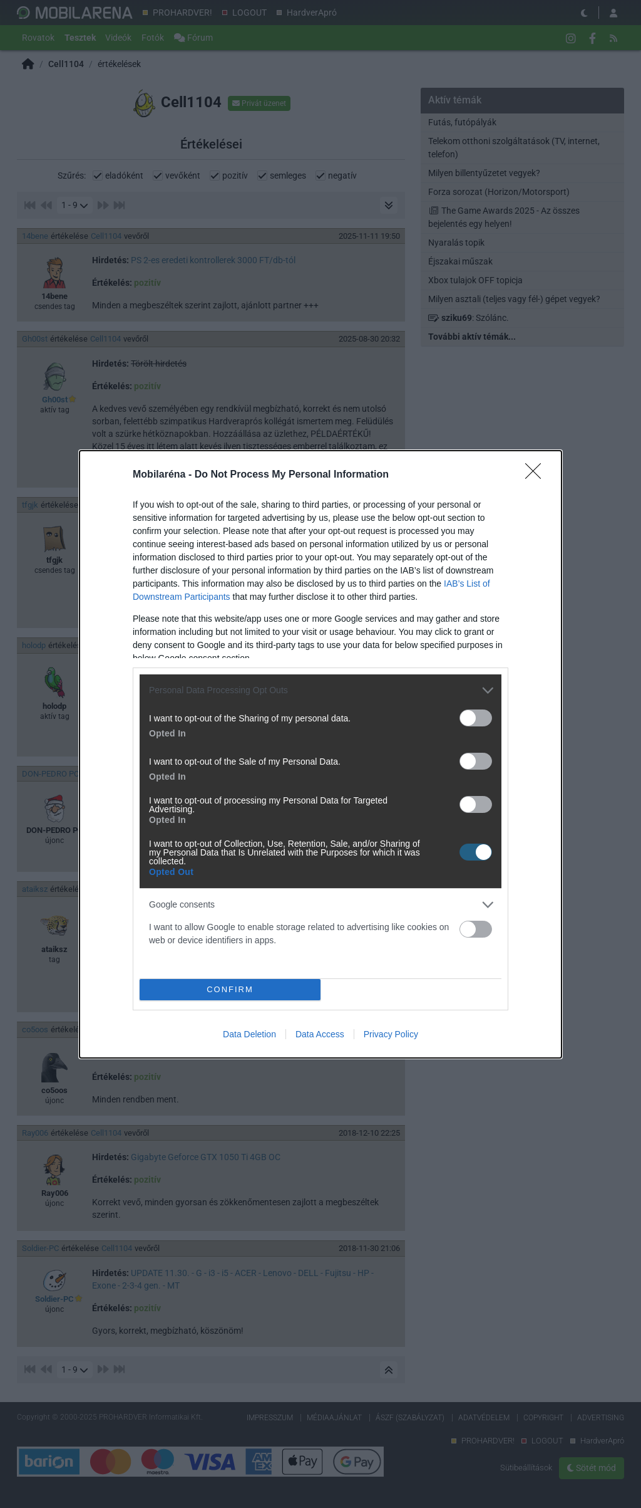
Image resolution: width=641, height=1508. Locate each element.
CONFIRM (230, 989)
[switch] (475, 717)
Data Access (319, 1034)
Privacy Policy (391, 1034)
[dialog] (320, 754)
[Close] (537, 475)
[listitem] (320, 690)
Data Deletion (249, 1034)
